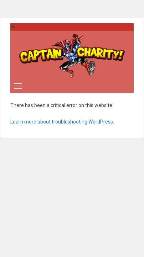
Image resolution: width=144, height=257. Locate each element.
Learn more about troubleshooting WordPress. (62, 122)
